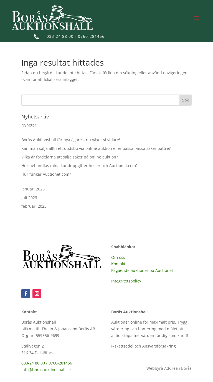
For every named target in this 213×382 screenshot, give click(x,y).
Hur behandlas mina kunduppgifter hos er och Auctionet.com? (79, 165)
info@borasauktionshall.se (46, 369)
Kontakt (118, 263)
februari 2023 (34, 206)
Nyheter (28, 125)
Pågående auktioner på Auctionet (142, 270)
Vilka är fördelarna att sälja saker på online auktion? (69, 157)
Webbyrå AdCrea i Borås (169, 368)
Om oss (118, 257)
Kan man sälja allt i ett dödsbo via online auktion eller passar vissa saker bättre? (96, 148)
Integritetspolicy (126, 281)
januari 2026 (33, 189)
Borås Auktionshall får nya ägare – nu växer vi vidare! (70, 139)
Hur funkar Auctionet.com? (46, 174)
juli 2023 (29, 197)
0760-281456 (91, 36)
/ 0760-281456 (59, 363)
